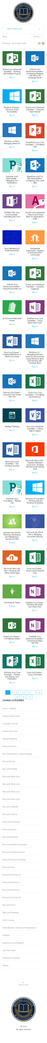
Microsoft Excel (9, 761)
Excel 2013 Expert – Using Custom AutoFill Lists (35, 571)
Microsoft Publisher (10, 837)
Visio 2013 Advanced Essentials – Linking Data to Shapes (34, 429)
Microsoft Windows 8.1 (12, 898)
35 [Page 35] (23, 697)
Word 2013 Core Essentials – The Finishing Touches (12, 464)
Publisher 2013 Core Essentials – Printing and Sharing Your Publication (12, 676)
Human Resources (10, 731)
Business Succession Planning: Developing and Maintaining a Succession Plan (12, 536)
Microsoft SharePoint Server (14, 852)
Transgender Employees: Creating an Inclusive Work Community (34, 252)
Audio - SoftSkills (9, 709)
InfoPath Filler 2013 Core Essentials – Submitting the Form (12, 214)
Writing (5, 966)
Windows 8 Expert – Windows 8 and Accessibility (12, 109)
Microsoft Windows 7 (11, 882)
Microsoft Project (9, 829)
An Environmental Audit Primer (12, 319)
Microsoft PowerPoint (11, 822)
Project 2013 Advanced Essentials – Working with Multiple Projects (12, 71)
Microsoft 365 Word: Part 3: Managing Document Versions (35, 534)
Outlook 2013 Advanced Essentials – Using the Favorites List (12, 286)
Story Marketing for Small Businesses (12, 250)
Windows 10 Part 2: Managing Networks (12, 142)
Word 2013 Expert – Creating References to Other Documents (12, 354)
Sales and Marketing (11, 913)
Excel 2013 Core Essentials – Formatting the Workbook (35, 395)
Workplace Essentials (11, 958)
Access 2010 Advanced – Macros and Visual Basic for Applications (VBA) (34, 215)
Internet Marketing (10, 739)
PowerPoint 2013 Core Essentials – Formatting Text (35, 144)
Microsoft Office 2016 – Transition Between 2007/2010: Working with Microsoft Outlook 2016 (35, 465)
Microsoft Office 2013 (11, 792)
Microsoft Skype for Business (14, 860)
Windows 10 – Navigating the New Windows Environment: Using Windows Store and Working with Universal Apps (35, 357)
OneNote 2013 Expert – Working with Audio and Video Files (35, 605)
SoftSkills (6, 935)
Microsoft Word (9, 905)
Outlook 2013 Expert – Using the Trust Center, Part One (12, 395)
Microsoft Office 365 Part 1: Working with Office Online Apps (12, 571)
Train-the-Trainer (9, 950)
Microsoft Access (10, 746)
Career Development (11, 716)
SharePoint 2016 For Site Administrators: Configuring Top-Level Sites (35, 179)
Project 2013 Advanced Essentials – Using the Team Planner (35, 109)
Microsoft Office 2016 (11, 799)
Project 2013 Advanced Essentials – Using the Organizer (35, 287)
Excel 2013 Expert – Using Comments (35, 674)
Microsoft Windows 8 (11, 890)
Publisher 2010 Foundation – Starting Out (12, 501)
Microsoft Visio (9, 867)
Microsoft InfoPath (10, 769)
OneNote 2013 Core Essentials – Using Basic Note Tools (35, 320)
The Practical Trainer (12, 603)
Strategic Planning (12, 427)
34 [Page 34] (17, 697)
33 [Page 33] (39, 692)
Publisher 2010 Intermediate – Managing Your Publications (12, 179)
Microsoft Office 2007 (11, 777)
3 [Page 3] (20, 692)
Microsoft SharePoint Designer (15, 845)
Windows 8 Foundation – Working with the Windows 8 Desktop (34, 501)
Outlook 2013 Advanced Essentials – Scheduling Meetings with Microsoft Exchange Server (35, 73)
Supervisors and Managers (13, 943)
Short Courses (8, 920)
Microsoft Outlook (10, 814)
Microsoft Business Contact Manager (17, 754)
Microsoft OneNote (10, 807)
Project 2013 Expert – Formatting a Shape (12, 637)
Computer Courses (10, 724)
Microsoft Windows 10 (12, 875)
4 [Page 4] (26, 692)
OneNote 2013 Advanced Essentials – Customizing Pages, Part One (35, 639)
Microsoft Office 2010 (11, 784)
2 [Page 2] (14, 692)
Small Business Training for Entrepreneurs (19, 928)
